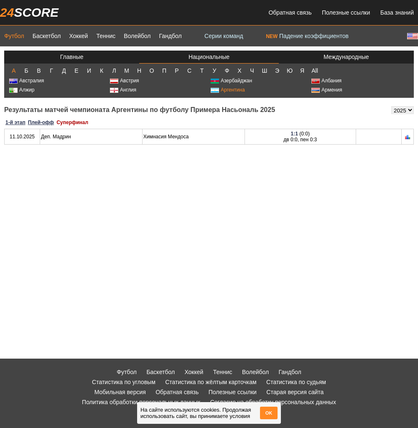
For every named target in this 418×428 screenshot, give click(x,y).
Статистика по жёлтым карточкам (211, 382)
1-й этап (15, 122)
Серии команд (223, 36)
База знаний (397, 12)
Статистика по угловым (123, 382)
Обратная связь (289, 12)
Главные (72, 57)
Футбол (14, 36)
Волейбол (137, 36)
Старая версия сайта (295, 392)
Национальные (209, 57)
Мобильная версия (120, 392)
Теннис (105, 36)
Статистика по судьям (296, 382)
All (314, 70)
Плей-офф (41, 122)
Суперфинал (72, 122)
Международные (346, 57)
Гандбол (170, 36)
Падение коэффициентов (307, 36)
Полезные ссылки (346, 12)
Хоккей (78, 36)
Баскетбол (47, 36)
